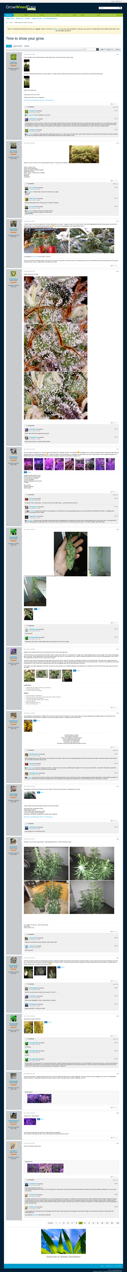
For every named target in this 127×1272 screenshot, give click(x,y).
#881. (116, 988)
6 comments (31, 750)
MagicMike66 (13, 965)
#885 (117, 1143)
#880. (116, 937)
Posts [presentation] (9, 46)
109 (102, 1223)
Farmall (31, 498)
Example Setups (90, 15)
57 (72, 1223)
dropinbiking (13, 279)
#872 (117, 143)
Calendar (27, 18)
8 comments (31, 183)
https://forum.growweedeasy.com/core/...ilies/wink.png (38, 817)
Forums (9, 15)
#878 (117, 713)
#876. (116, 629)
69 (97, 1223)
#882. (116, 1042)
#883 (117, 1073)
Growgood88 (31, 115)
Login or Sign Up (116, 1)
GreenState (13, 229)
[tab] (9, 46)
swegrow (13, 62)
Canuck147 (13, 846)
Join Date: (10, 68)
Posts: (12, 70)
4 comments (31, 106)
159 (107, 1223)
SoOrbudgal (13, 794)
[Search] (108, 8)
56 (68, 1223)
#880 (117, 839)
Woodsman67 (13, 721)
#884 (117, 1113)
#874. (116, 429)
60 (85, 1223)
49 (63, 1223)
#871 (117, 54)
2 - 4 (114, 107)
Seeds (78, 15)
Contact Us (109, 1266)
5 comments (31, 494)
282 (112, 1223)
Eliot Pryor (32, 198)
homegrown (33, 437)
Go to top (118, 1266)
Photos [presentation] (27, 46)
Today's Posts (10, 18)
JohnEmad (32, 827)
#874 (117, 271)
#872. (116, 187)
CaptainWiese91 (13, 1121)
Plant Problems (49, 15)
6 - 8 (114, 183)
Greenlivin (32, 119)
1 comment (30, 823)
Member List (19, 18)
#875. (116, 498)
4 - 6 (114, 750)
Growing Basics (34, 15)
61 (89, 1223)
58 (76, 1223)
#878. (116, 754)
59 (80, 1223)
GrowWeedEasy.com (108, 15)
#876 (117, 529)
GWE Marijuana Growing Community (24, 22)
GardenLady (33, 629)
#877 (117, 649)
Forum (11, 22)
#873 (117, 221)
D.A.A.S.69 (13, 151)
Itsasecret (13, 1151)
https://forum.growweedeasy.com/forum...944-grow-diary (39, 100)
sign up (55, 29)
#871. (116, 110)
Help (102, 1266)
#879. (116, 827)
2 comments (31, 425)
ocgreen (32, 946)
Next (117, 1223)
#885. (116, 1183)
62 (93, 1223)
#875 (117, 449)
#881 (117, 958)
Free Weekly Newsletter (50, 18)
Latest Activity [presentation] (17, 46)
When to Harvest (66, 15)
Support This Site (37, 18)
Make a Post (19, 15)
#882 (117, 1016)
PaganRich (31, 192)
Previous (50, 1223)
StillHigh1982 (13, 1081)
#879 (117, 786)
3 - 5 (114, 494)
